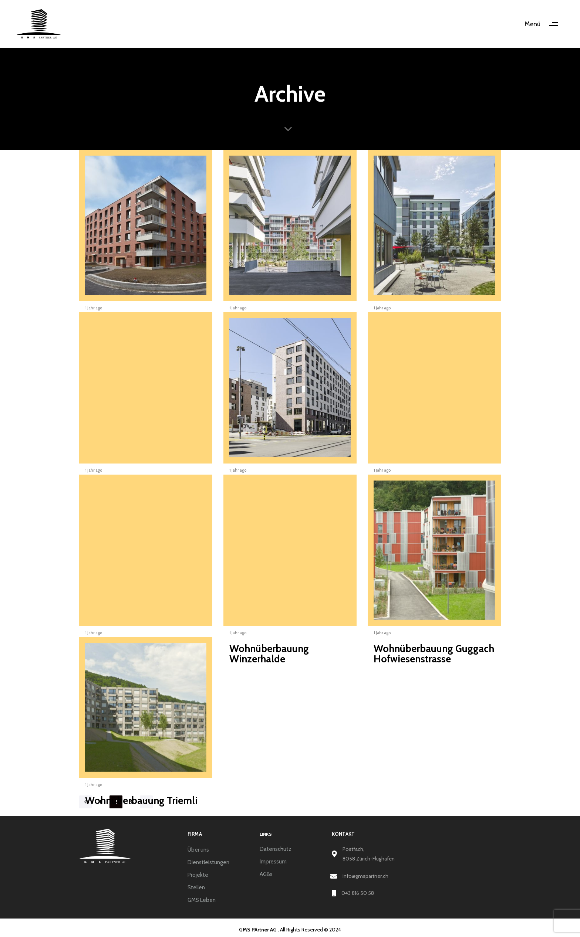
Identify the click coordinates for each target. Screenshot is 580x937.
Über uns (198, 849)
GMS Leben (202, 900)
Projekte (198, 875)
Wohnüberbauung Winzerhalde (269, 653)
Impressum (273, 861)
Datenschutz (275, 849)
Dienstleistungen (208, 862)
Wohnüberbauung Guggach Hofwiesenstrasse (434, 653)
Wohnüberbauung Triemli (141, 800)
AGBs (266, 874)
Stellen (196, 887)
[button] (544, 24)
